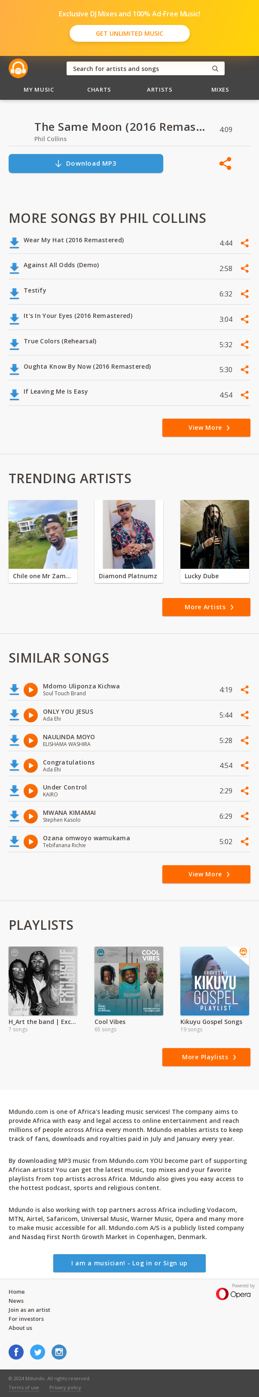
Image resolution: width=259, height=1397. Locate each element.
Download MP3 (85, 163)
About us (20, 1328)
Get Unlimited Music (129, 33)
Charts (99, 89)
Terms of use (24, 1387)
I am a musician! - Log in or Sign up (129, 1263)
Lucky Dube (202, 576)
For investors (26, 1319)
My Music (39, 89)
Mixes (220, 89)
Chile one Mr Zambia (43, 576)
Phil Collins (50, 139)
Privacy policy (65, 1387)
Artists (160, 89)
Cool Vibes (109, 1022)
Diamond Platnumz (128, 576)
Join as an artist (29, 1310)
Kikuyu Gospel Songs (211, 1022)
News (16, 1300)
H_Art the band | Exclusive (43, 1022)
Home (17, 1291)
